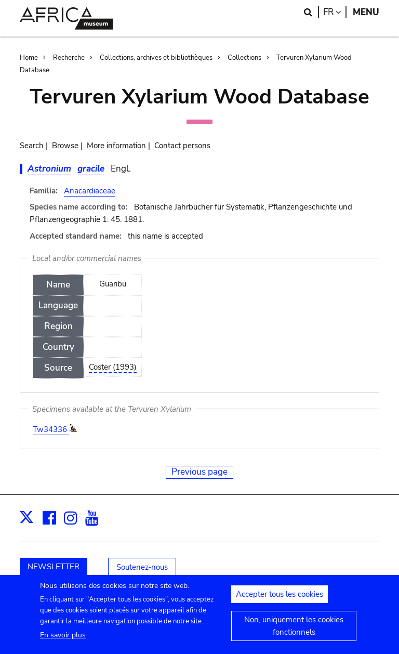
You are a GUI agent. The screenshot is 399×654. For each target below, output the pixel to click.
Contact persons (182, 145)
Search (32, 145)
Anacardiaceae (89, 191)
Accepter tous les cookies (279, 601)
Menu (366, 12)
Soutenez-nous (142, 567)
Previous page (199, 472)
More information (116, 145)
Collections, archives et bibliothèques (156, 57)
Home (29, 57)
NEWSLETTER (53, 566)
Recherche (69, 57)
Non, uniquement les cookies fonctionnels (293, 632)
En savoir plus (63, 642)
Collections (244, 57)
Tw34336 (51, 429)
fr (335, 12)
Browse (65, 145)
